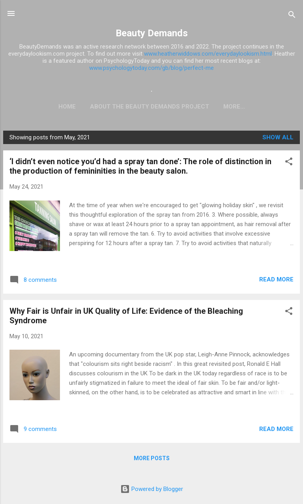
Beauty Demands (152, 33)
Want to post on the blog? (234, 106)
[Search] (292, 16)
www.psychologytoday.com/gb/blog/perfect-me (151, 67)
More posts (152, 460)
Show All (278, 138)
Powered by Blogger (151, 489)
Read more (276, 281)
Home (32, 106)
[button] (289, 164)
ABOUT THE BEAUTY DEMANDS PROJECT (115, 106)
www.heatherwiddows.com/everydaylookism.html (208, 53)
